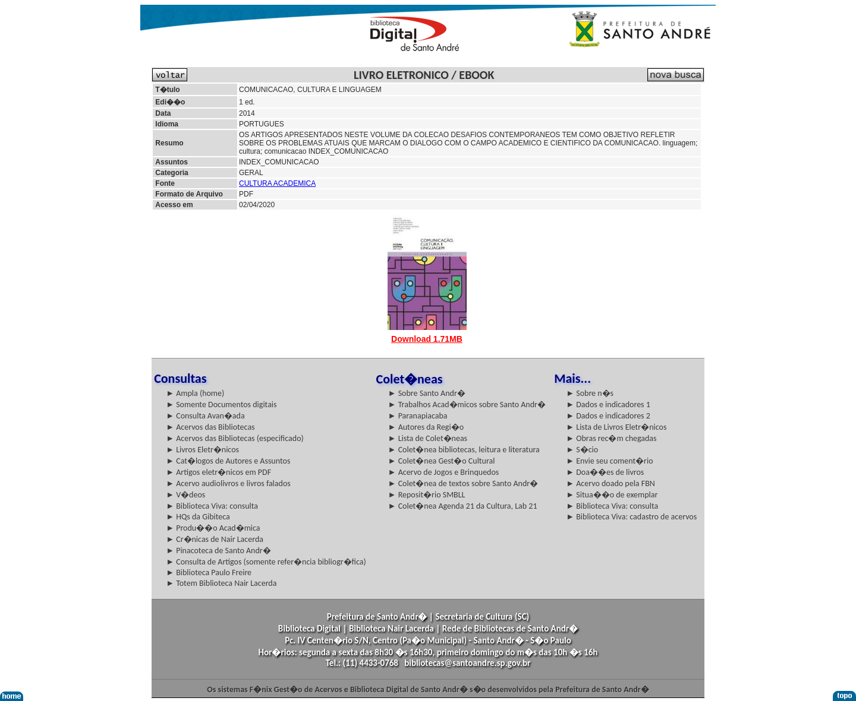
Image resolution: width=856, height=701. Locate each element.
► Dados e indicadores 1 (608, 404)
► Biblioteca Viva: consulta (212, 506)
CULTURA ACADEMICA (277, 183)
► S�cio (582, 450)
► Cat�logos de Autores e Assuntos (228, 461)
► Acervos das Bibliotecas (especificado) (235, 438)
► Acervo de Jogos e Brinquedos (443, 472)
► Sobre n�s (589, 393)
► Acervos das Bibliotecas (210, 427)
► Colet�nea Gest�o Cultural (441, 461)
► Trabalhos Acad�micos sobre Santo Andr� (467, 404)
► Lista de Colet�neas (427, 438)
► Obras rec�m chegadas (611, 438)
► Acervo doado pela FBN (610, 483)
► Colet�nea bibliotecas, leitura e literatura (464, 450)
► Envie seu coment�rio (609, 461)
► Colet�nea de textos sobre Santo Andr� (463, 483)
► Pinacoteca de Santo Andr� (218, 550)
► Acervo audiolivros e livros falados (228, 483)
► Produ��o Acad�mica (213, 528)
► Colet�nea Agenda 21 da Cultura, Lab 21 (462, 506)
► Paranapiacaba (418, 416)
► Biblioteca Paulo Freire (208, 572)
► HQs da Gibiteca (198, 517)
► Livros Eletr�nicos (202, 450)
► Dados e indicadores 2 (608, 416)
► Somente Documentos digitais (221, 404)
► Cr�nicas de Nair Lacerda (214, 539)
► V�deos (185, 495)
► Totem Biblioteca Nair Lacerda (221, 583)
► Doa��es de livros (605, 472)
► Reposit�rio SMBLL (426, 495)
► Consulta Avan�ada (205, 416)
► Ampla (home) (195, 393)
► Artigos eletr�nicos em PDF (218, 472)
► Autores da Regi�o (426, 427)
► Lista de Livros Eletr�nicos (616, 427)
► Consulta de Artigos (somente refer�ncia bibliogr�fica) (266, 562)
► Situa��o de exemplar (611, 495)
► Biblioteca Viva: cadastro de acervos (631, 517)
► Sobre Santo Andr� (426, 393)
